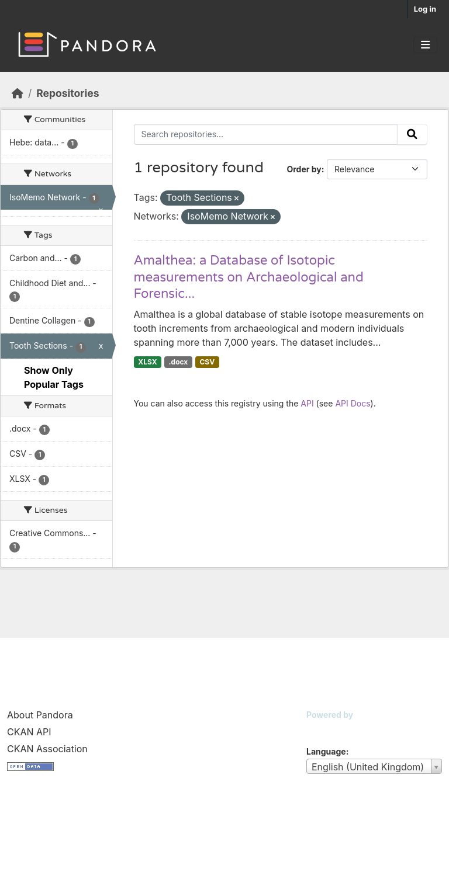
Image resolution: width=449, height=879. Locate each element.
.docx (178, 361)
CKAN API (29, 732)
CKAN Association (47, 749)
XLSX (147, 361)
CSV (207, 361)
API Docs (352, 403)
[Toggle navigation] (425, 45)
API (307, 403)
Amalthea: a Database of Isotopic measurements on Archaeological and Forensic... (249, 277)
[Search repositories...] (266, 134)
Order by (303, 169)
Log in (425, 8)
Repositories (67, 93)
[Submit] (412, 134)
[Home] (17, 93)
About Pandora (40, 715)
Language (326, 751)
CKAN (326, 729)
